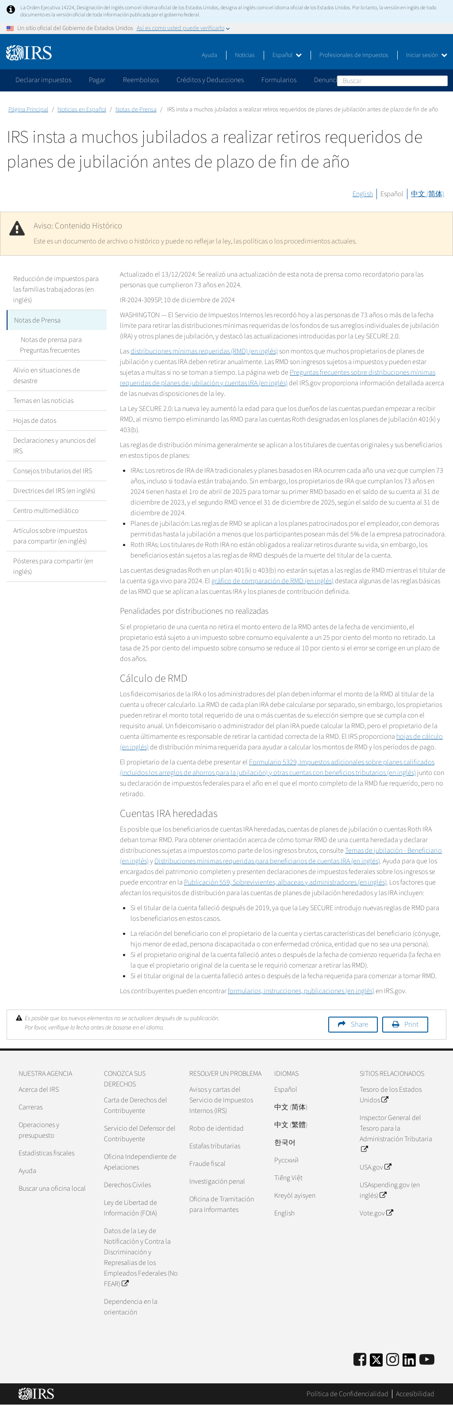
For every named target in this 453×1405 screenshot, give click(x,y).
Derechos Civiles (127, 1185)
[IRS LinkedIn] (409, 1363)
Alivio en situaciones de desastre (46, 375)
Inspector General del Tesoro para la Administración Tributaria (396, 1133)
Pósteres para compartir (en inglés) (53, 566)
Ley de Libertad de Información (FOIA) (130, 1208)
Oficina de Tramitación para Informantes (221, 1204)
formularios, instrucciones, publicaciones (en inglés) (301, 991)
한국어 (285, 1142)
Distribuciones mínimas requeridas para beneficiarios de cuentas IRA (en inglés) (267, 861)
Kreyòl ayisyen (294, 1195)
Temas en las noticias (43, 400)
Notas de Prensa (136, 109)
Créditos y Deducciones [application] (210, 80)
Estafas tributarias (214, 1146)
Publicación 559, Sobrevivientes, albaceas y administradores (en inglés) (285, 882)
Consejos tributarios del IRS (52, 470)
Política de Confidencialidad (347, 1394)
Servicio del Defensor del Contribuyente (140, 1134)
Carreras (30, 1107)
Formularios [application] (278, 80)
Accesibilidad (415, 1394)
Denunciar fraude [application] (338, 80)
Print (411, 1024)
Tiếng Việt (288, 1178)
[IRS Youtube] (426, 1360)
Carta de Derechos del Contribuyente (135, 1105)
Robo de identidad (216, 1128)
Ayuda (209, 55)
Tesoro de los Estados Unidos (391, 1095)
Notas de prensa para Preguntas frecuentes (50, 344)
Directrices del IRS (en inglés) (54, 490)
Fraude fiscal (207, 1164)
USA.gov (375, 1167)
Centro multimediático (46, 510)
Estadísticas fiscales (46, 1153)
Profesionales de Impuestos (353, 55)
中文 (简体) (427, 194)
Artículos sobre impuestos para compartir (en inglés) (50, 535)
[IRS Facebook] (359, 1360)
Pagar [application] (97, 80)
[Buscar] (392, 81)
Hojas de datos (34, 420)
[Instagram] (392, 1360)
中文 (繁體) (290, 1125)
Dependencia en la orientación (130, 1307)
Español (287, 55)
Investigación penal (217, 1181)
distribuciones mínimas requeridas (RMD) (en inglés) (204, 351)
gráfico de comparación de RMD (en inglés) (272, 581)
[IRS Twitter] (376, 1363)
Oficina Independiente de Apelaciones (140, 1162)
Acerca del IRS (39, 1089)
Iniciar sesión (426, 55)
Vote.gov (376, 1213)
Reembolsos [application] (141, 80)
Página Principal (28, 109)
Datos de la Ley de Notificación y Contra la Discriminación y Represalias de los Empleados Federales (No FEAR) (141, 1257)
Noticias (245, 55)
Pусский (286, 1160)
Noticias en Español (82, 109)
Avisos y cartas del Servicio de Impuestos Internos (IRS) (221, 1100)
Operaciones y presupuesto (39, 1130)
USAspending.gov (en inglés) (390, 1190)
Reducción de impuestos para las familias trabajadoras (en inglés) (56, 289)
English (363, 194)
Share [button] (359, 1024)
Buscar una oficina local (52, 1188)
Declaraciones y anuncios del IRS (54, 445)
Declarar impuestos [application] (43, 80)
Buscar (440, 80)
